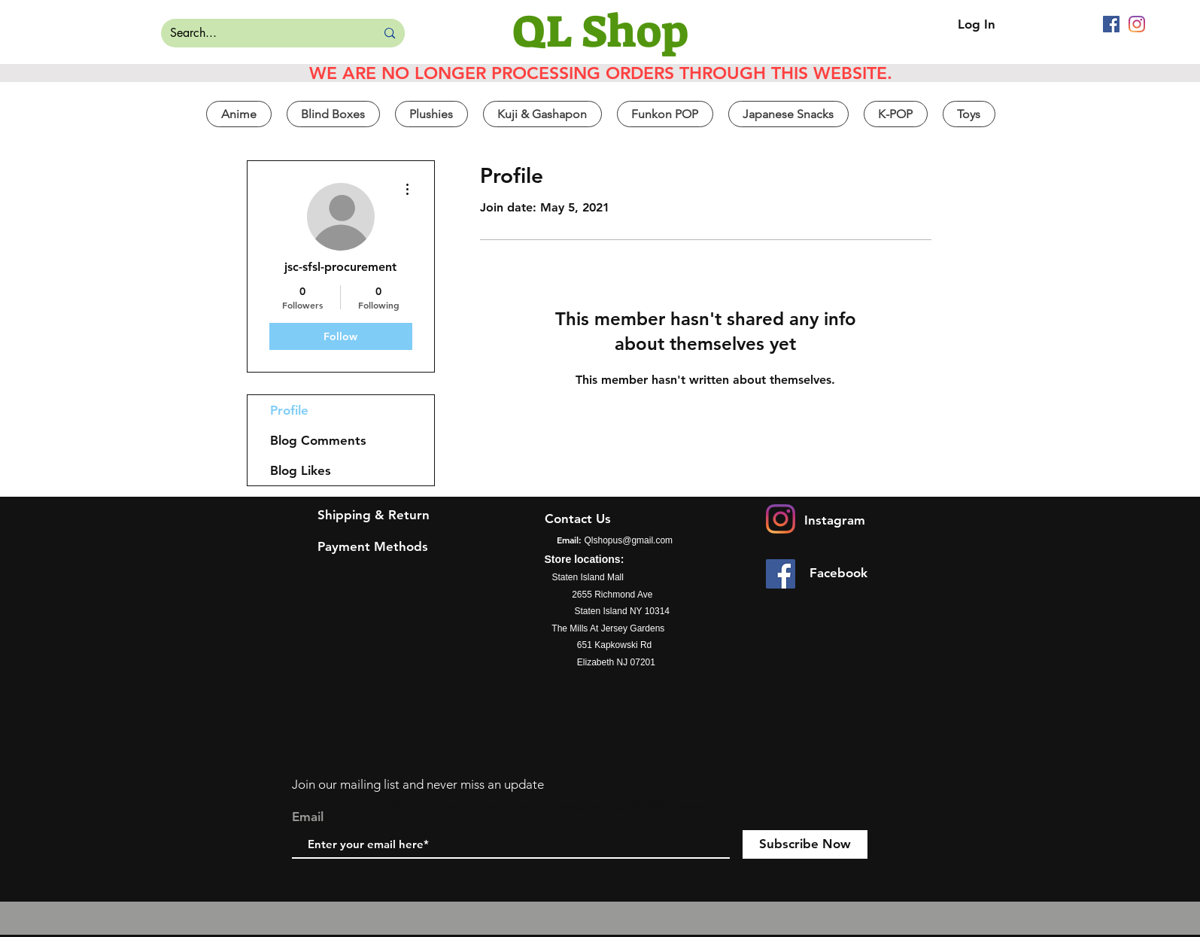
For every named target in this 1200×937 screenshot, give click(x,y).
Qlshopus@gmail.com (629, 540)
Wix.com (676, 806)
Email (308, 817)
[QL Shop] (600, 31)
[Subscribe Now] (805, 844)
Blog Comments (318, 440)
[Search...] (257, 33)
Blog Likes (300, 470)
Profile (289, 410)
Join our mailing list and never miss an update (418, 784)
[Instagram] (1137, 24)
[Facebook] (1111, 24)
